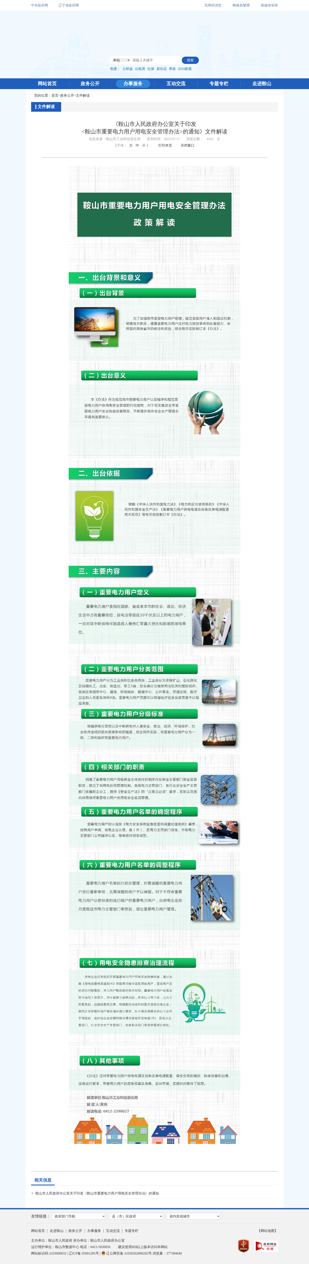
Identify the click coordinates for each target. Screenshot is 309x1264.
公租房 (140, 69)
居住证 (161, 69)
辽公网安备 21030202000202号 (127, 1253)
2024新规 (185, 69)
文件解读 (83, 95)
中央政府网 (39, 5)
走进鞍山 (261, 83)
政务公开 (90, 83)
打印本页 (165, 145)
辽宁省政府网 (68, 5)
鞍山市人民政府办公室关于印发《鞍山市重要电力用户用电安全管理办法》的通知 (97, 1193)
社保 (150, 69)
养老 (172, 69)
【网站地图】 (267, 1231)
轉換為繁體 (241, 5)
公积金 (128, 69)
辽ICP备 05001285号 (84, 1253)
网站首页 (47, 83)
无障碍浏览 (212, 5)
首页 (55, 95)
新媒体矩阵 (269, 5)
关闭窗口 (187, 145)
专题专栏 (218, 83)
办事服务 (133, 83)
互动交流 (176, 83)
